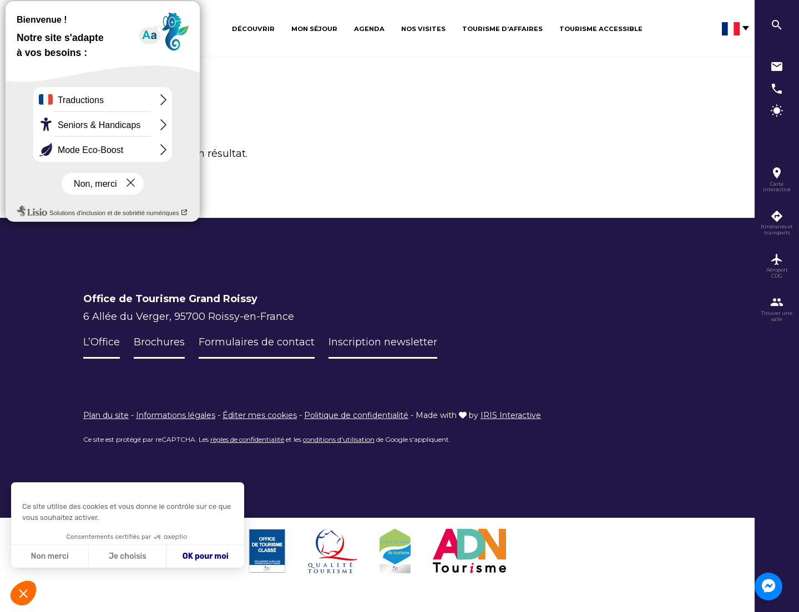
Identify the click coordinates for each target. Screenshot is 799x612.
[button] (23, 593)
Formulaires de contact (257, 342)
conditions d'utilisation (339, 439)
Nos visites (423, 29)
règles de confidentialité (247, 439)
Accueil (94, 100)
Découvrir (253, 29)
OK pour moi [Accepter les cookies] (206, 556)
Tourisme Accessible (601, 29)
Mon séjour (314, 29)
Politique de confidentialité (356, 415)
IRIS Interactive (511, 415)
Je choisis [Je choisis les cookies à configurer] (127, 556)
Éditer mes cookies (259, 415)
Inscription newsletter (382, 342)
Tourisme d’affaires (502, 29)
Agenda (369, 29)
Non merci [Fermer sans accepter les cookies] (49, 556)
